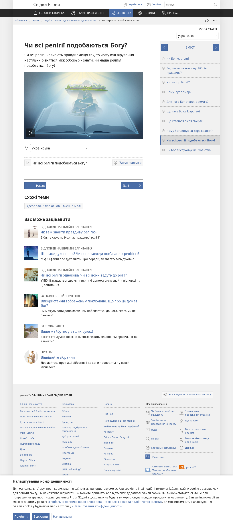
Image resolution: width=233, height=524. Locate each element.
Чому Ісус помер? (179, 92)
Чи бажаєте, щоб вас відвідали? (121, 426)
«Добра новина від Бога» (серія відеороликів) (70, 20)
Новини (108, 404)
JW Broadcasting (71, 469)
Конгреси (109, 453)
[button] (87, 13)
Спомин (108, 448)
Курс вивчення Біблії (32, 422)
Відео (36, 20)
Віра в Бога (26, 454)
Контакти (109, 431)
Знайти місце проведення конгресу (160, 422)
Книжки (66, 416)
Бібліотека (21, 20)
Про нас (108, 413)
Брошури (67, 422)
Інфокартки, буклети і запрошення (74, 429)
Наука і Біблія (27, 460)
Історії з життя (112, 464)
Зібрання (109, 442)
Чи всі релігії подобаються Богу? (191, 140)
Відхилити (41, 517)
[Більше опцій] (215, 20)
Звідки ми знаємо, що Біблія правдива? (187, 70)
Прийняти (21, 517)
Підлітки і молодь (30, 443)
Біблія (65, 411)
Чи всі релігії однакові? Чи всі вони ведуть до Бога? (84, 275)
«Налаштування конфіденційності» (97, 506)
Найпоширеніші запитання (119, 420)
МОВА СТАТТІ (208, 29)
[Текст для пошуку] (189, 4)
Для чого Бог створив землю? (187, 102)
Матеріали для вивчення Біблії (37, 427)
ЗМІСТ (190, 47)
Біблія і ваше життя (31, 404)
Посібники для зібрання (76, 447)
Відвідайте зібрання (58, 357)
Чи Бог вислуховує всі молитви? (189, 150)
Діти (22, 449)
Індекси (66, 458)
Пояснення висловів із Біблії (36, 416)
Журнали (67, 442)
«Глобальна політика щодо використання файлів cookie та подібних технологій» (105, 502)
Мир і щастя (27, 432)
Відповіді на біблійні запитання (38, 411)
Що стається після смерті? (185, 121)
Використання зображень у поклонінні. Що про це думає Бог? (89, 303)
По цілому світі (112, 470)
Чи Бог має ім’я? (178, 59)
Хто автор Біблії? (178, 82)
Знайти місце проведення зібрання (194, 413)
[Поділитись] (207, 20)
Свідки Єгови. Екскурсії (116, 437)
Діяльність (109, 459)
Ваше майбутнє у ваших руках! (67, 331)
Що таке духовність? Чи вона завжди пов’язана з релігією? (90, 253)
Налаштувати (62, 517)
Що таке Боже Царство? (183, 111)
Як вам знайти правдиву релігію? (69, 232)
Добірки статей (70, 436)
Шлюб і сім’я (27, 438)
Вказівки (67, 463)
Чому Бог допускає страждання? (190, 131)
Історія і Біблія (28, 465)
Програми (68, 452)
